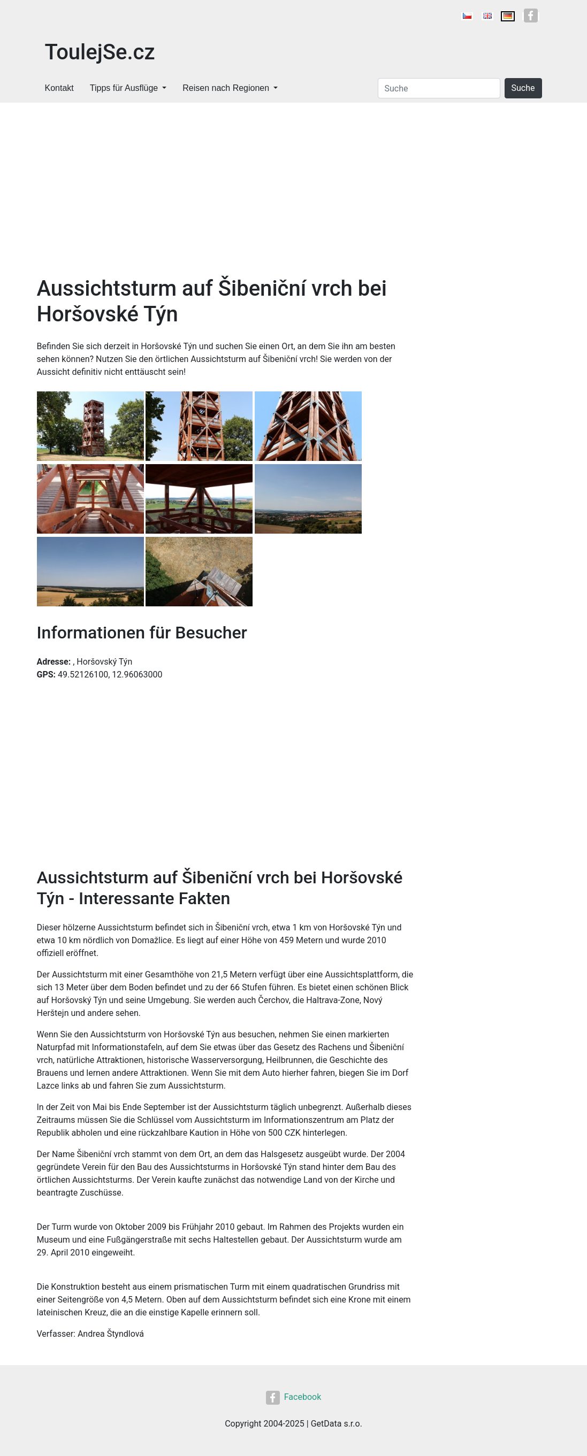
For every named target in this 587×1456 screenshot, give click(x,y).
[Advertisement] (225, 196)
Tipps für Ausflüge (124, 88)
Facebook (293, 1397)
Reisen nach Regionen (225, 88)
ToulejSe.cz (100, 52)
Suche (523, 88)
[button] (91, 427)
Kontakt (59, 88)
